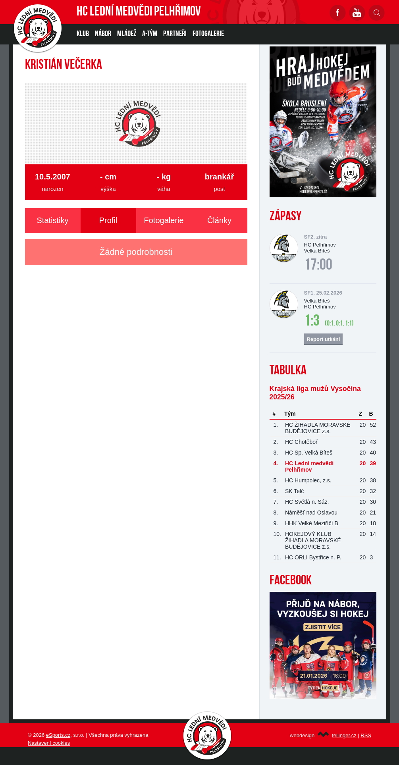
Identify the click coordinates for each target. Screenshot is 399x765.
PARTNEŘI (175, 34)
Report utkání (323, 339)
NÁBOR (103, 34)
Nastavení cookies (49, 743)
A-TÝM (149, 34)
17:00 (318, 266)
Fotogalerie (208, 34)
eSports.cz (58, 735)
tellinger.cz (344, 735)
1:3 (312, 322)
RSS (365, 735)
